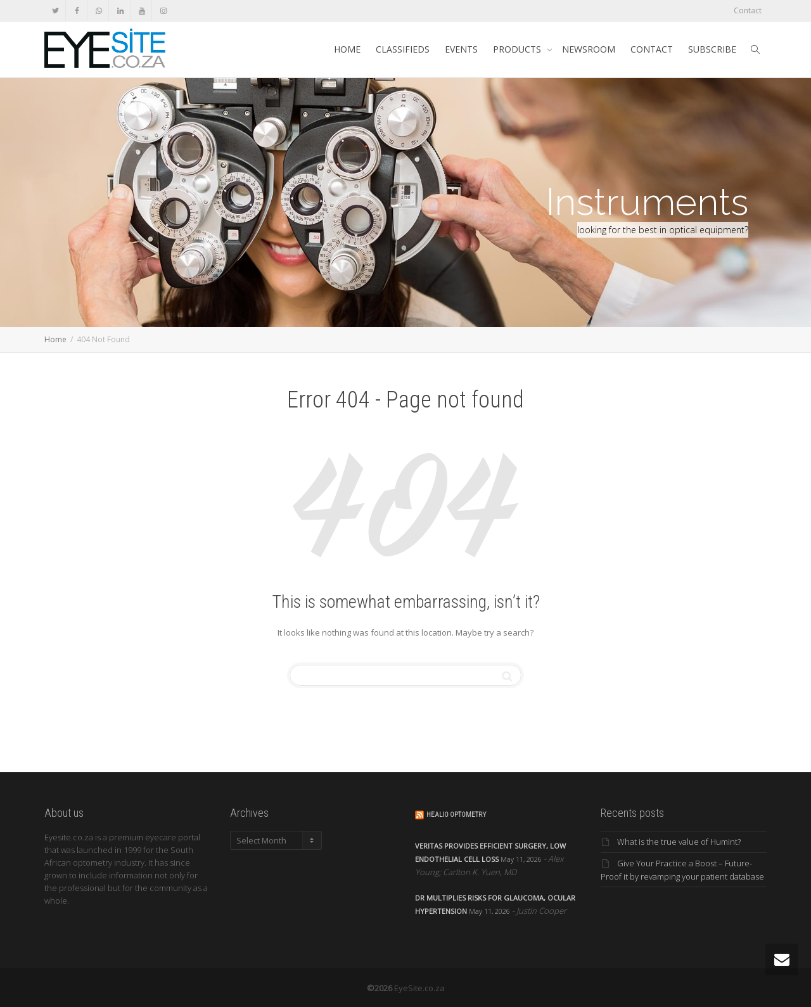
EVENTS (461, 49)
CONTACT (651, 49)
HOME (347, 49)
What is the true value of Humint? (679, 841)
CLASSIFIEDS (403, 49)
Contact (748, 10)
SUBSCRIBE (712, 49)
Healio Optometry (456, 815)
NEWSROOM (588, 49)
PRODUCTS (518, 49)
